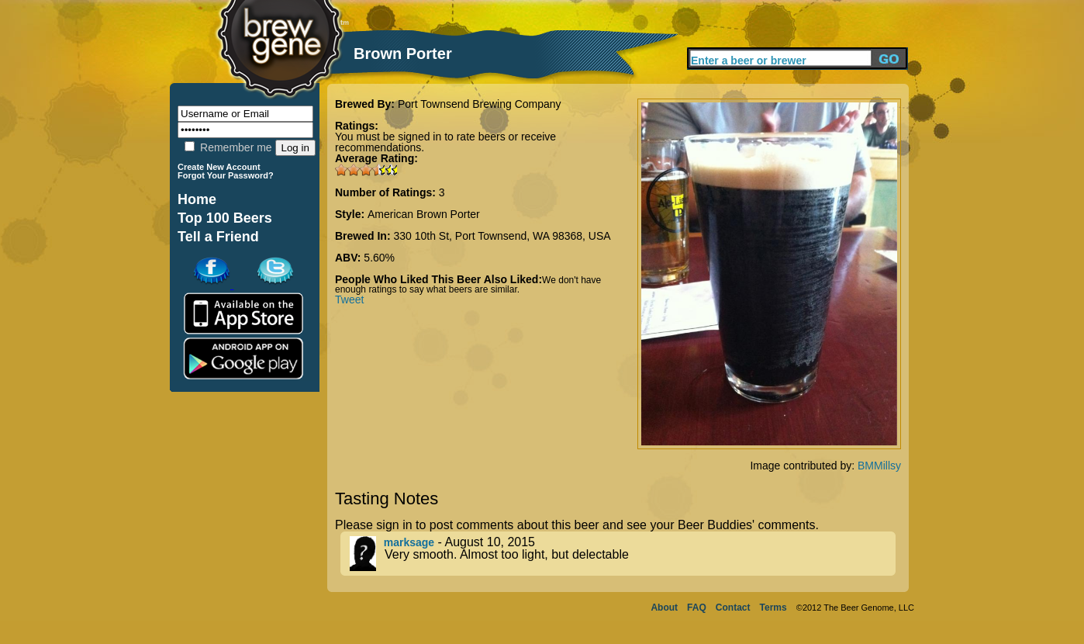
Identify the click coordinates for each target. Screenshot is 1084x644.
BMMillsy (879, 465)
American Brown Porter (424, 214)
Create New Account (219, 166)
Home (197, 199)
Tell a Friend (218, 236)
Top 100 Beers (225, 218)
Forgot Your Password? (226, 175)
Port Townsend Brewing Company (479, 104)
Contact (733, 607)
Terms (773, 607)
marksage (409, 542)
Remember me (228, 147)
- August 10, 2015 (623, 553)
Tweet (349, 299)
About (664, 607)
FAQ (696, 607)
